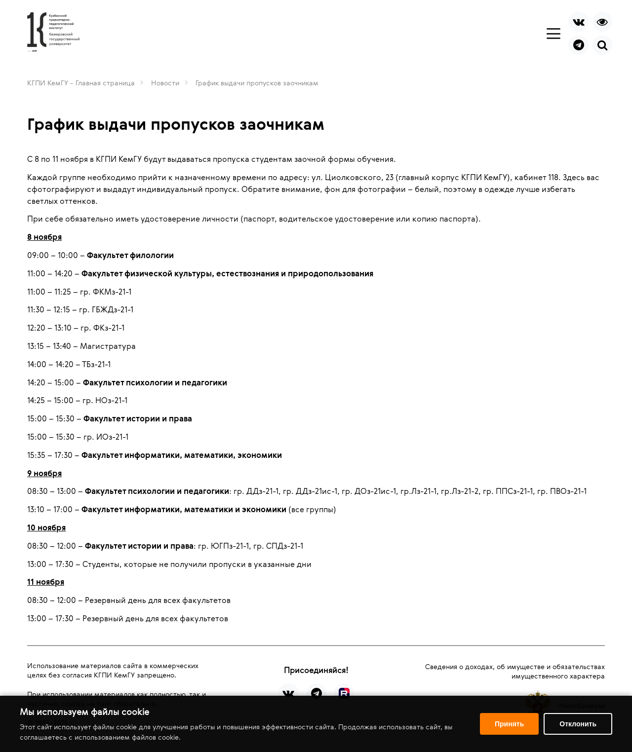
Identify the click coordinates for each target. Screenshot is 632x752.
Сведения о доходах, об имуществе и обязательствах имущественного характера (515, 671)
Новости (165, 82)
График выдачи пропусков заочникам (257, 82)
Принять (509, 724)
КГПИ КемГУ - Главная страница (81, 82)
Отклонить (577, 724)
